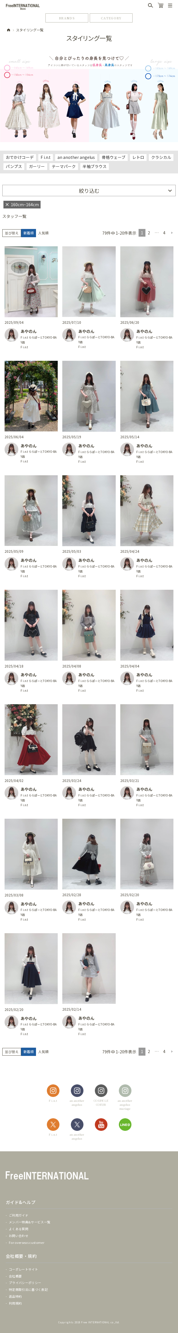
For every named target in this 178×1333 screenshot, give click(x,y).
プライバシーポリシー (25, 1282)
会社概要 (15, 1276)
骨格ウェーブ (113, 157)
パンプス (14, 166)
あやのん (29, 331)
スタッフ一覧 (14, 216)
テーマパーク (64, 166)
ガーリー (37, 166)
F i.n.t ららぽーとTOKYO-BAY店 (39, 339)
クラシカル (161, 157)
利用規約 (15, 1303)
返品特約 (15, 1296)
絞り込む (89, 190)
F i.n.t (46, 157)
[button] (172, 233)
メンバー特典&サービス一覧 (29, 1222)
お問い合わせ (18, 1235)
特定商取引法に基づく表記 (28, 1289)
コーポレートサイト (23, 1269)
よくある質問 (18, 1228)
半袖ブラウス (95, 166)
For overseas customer (26, 1242)
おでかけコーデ (20, 157)
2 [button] (149, 233)
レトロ (138, 157)
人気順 (43, 232)
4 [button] (164, 233)
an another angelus (76, 157)
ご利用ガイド (18, 1215)
